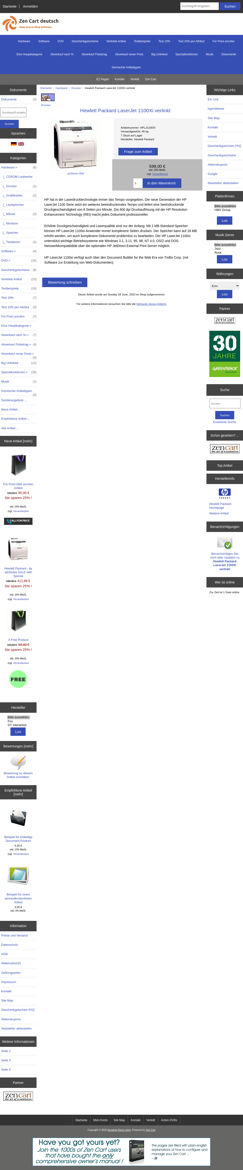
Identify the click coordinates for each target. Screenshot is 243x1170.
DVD (61, 41)
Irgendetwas (216, 108)
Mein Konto (100, 1120)
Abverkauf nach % (61, 54)
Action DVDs (169, 1120)
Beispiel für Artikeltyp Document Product (18, 824)
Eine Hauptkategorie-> (16, 325)
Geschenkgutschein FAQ (18, 1010)
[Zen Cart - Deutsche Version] (18, 1097)
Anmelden (30, 6)
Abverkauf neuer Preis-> (19, 355)
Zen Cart (150, 79)
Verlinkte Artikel (116, 41)
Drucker (76, 87)
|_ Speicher (9, 232)
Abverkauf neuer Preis (129, 54)
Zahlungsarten (11, 972)
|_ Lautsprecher (12, 204)
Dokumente (228, 54)
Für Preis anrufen (224, 41)
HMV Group (225, 210)
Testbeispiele (142, 41)
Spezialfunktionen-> (19, 372)
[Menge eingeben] (138, 183)
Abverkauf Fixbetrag (94, 54)
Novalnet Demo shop (119, 1130)
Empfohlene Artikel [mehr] (18, 792)
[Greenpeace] (224, 354)
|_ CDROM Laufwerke (17, 176)
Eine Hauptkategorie (29, 54)
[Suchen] (225, 403)
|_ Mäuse (19, 214)
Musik (209, 54)
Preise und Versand (14, 935)
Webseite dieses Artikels (151, 303)
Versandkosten (21, 511)
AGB (4, 954)
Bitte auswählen (18, 717)
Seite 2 (6, 1051)
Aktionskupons (11, 1019)
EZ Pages (102, 79)
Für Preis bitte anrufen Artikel (18, 471)
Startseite (10, 6)
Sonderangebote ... (14, 400)
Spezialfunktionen (186, 54)
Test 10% (164, 41)
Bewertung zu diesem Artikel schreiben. (18, 767)
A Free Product (18, 625)
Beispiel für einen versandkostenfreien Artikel (18, 883)
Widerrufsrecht (11, 963)
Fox (18, 721)
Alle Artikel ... (10, 428)
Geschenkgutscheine (85, 41)
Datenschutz (9, 944)
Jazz (225, 249)
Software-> (19, 251)
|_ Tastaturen (19, 242)
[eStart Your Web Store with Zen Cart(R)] (121, 1164)
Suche (224, 390)
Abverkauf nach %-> (19, 335)
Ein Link (213, 99)
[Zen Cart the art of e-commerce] (224, 321)
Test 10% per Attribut (191, 41)
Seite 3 (6, 1060)
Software (44, 41)
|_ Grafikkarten (19, 195)
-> (19, 167)
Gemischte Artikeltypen (126, 67)
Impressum (8, 982)
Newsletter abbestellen (16, 1028)
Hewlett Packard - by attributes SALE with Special (18, 557)
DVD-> (19, 260)
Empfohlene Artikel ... (15, 418)
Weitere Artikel (219, 513)
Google (212, 174)
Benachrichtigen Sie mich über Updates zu (224, 553)
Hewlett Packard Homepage (220, 505)
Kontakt (120, 79)
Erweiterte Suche (224, 422)
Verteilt (135, 79)
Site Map (7, 1000)
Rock (225, 253)
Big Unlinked (159, 54)
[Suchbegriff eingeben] (199, 6)
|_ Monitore (9, 223)
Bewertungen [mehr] (18, 746)
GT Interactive (18, 725)
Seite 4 (6, 1069)
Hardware (61, 87)
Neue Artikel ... (11, 409)
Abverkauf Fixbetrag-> (19, 344)
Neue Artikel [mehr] (18, 441)
